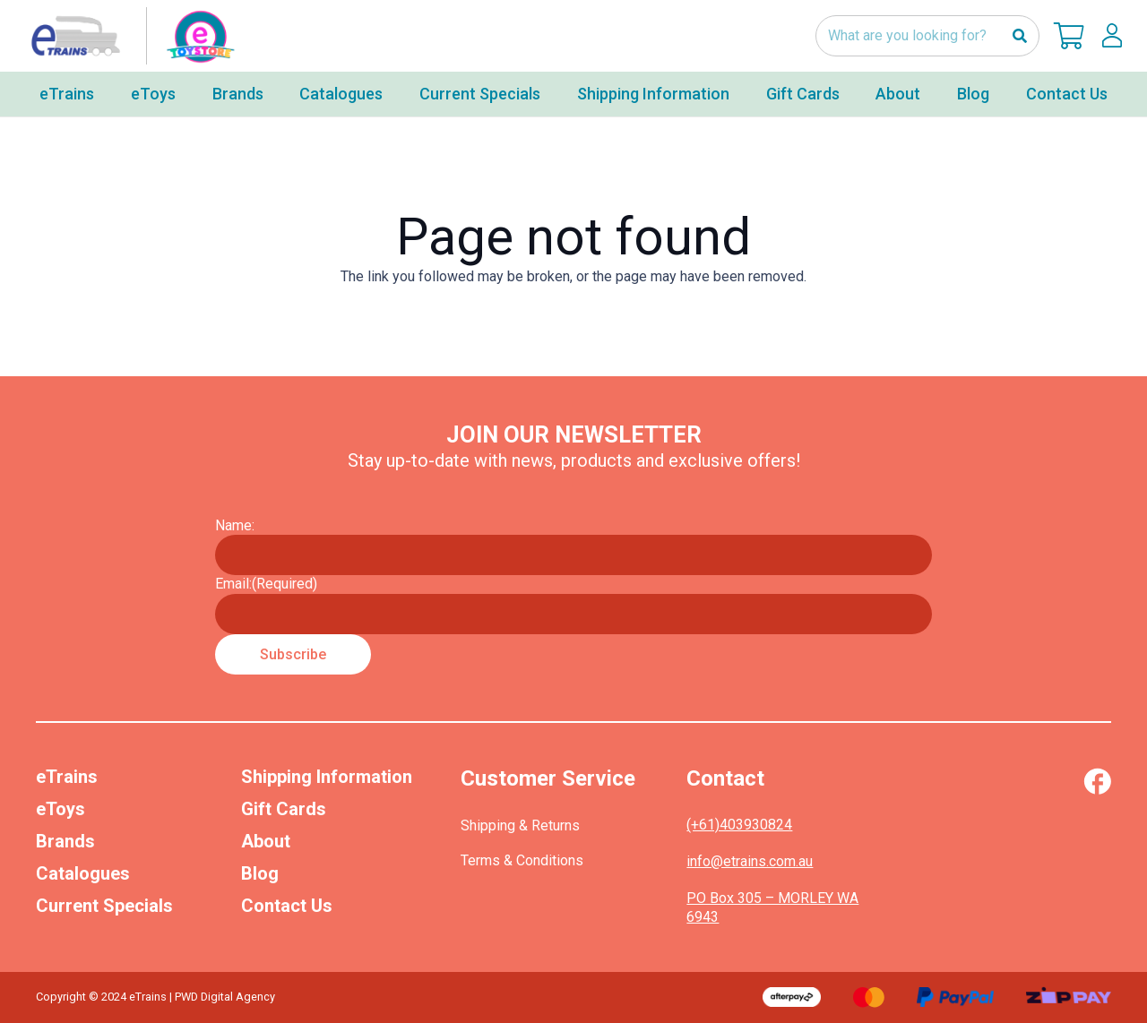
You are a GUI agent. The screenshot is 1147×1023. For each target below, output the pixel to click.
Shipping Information (326, 776)
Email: (266, 583)
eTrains (67, 776)
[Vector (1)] (1097, 781)
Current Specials (104, 905)
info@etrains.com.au (749, 861)
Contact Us (286, 905)
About (265, 841)
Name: (234, 525)
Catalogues (83, 873)
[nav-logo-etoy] (129, 35)
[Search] (1019, 36)
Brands (65, 841)
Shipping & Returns (520, 825)
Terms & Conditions (522, 860)
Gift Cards (283, 809)
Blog (260, 873)
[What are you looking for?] (927, 36)
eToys (60, 809)
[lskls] (1112, 35)
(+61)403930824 (739, 824)
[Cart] (1069, 36)
